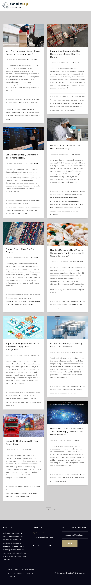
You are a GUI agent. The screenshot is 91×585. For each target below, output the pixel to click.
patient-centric (74, 208)
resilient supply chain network (61, 107)
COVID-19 (53, 198)
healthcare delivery (71, 201)
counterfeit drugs (78, 304)
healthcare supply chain (74, 204)
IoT (28, 395)
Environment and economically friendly (20, 301)
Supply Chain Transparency (15, 116)
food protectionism (25, 493)
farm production (31, 490)
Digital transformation (64, 198)
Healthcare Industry (57, 204)
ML (31, 395)
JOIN (70, 543)
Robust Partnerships (13, 112)
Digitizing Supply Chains (26, 207)
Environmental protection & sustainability (21, 109)
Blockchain (67, 304)
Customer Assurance (25, 106)
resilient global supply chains (16, 213)
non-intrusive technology (59, 208)
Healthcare (54, 308)
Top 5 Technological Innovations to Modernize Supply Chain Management (22, 347)
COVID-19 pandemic (75, 390)
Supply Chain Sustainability (66, 110)
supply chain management (30, 112)
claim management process (72, 194)
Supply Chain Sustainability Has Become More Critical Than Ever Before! (65, 54)
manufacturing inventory (73, 103)
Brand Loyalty (23, 102)
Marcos (76, 440)
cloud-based (33, 102)
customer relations (70, 100)
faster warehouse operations (26, 210)
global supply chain (69, 393)
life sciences (63, 308)
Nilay (29, 449)
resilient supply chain (58, 211)
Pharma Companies (75, 308)
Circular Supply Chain (26, 298)
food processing (12, 493)
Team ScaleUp (31, 59)
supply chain (10, 308)
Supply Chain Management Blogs (28, 99)
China (65, 478)
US (65, 481)
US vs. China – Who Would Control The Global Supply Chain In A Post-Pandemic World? (67, 432)
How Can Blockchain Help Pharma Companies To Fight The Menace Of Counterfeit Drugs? (67, 253)
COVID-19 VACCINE (56, 393)
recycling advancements (29, 304)
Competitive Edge (12, 106)
